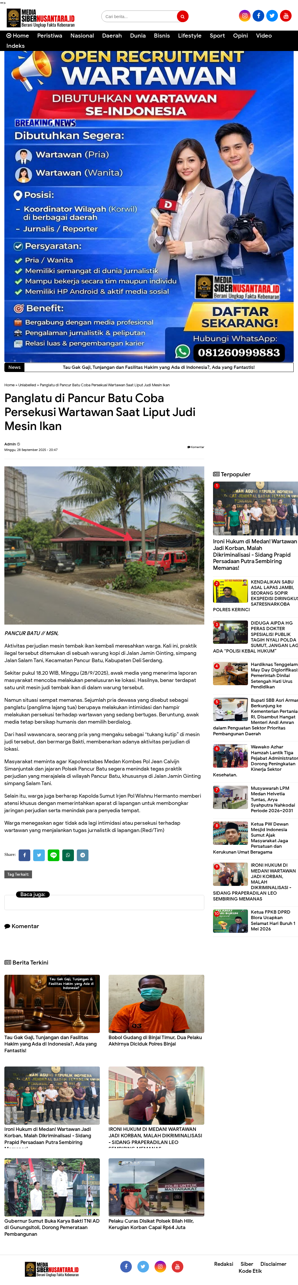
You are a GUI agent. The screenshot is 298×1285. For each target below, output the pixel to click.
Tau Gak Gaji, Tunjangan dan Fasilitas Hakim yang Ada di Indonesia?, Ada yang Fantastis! (50, 1043)
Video (264, 35)
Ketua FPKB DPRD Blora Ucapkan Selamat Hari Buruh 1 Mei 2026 (273, 920)
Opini (240, 35)
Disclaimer (273, 1264)
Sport (217, 35)
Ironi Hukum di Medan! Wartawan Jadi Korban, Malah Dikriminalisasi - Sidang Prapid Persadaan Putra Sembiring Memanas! (47, 1139)
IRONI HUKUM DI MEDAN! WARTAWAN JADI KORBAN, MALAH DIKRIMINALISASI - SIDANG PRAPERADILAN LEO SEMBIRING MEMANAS (155, 1139)
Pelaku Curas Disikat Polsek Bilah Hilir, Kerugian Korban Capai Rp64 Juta (151, 1224)
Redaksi (223, 1264)
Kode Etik (250, 1271)
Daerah (112, 35)
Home (17, 35)
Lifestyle (190, 35)
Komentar (195, 447)
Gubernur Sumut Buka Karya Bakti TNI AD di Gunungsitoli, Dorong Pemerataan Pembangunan (52, 1227)
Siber (247, 1264)
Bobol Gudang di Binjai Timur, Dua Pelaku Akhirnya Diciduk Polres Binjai (155, 1040)
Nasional (82, 35)
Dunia (138, 35)
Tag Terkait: (18, 874)
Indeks (15, 46)
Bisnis (162, 35)
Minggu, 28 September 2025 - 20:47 (31, 450)
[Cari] (286, 39)
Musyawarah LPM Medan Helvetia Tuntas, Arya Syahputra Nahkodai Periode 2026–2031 (273, 799)
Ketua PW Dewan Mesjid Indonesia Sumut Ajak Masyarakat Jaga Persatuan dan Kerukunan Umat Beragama (250, 838)
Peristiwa (49, 35)
